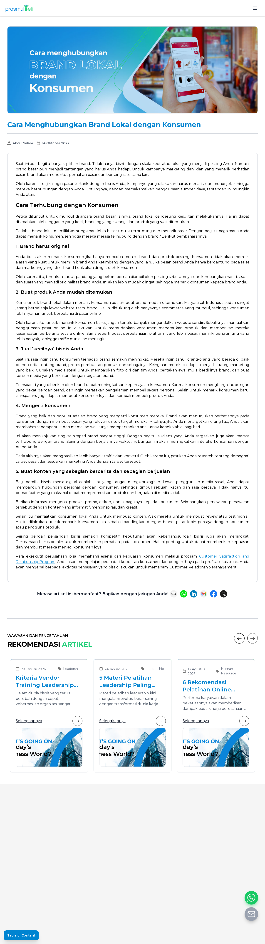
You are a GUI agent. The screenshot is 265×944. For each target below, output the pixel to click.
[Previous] (239, 638)
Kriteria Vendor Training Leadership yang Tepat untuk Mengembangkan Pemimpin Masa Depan (45, 681)
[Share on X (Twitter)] (223, 593)
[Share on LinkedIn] (193, 593)
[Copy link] (173, 593)
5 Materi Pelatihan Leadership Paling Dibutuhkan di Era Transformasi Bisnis (127, 681)
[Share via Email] (203, 593)
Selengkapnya (49, 721)
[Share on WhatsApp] (183, 593)
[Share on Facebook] (213, 593)
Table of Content (21, 935)
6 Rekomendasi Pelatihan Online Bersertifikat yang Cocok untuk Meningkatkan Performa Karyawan (211, 686)
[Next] (252, 638)
